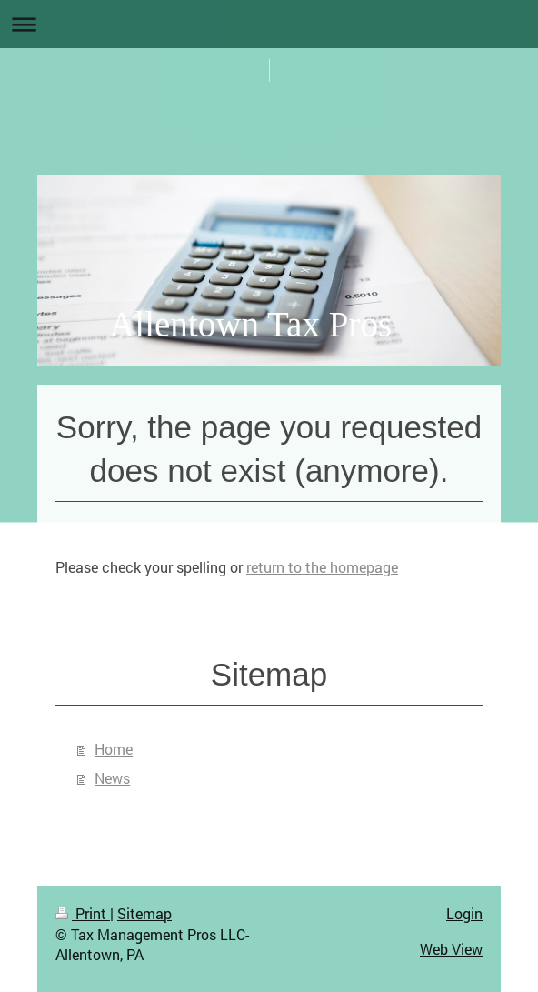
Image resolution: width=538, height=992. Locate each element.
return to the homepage (322, 566)
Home (114, 748)
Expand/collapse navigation (269, 24)
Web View (451, 948)
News (112, 777)
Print (82, 913)
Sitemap (144, 913)
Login (464, 913)
